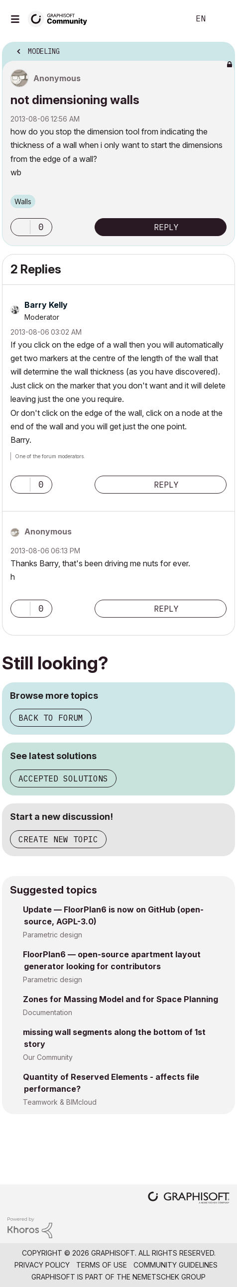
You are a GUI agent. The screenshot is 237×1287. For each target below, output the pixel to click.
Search (167, 18)
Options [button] (221, 48)
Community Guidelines (175, 1265)
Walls (22, 201)
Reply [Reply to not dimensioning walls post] (166, 227)
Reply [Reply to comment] (166, 485)
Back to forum (50, 718)
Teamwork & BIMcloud (60, 1102)
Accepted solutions (63, 778)
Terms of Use (101, 1265)
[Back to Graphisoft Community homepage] (60, 18)
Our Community (48, 1057)
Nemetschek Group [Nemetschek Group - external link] (169, 1277)
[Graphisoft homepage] (189, 1198)
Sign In (221, 18)
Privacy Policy (42, 1265)
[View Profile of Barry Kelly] (46, 305)
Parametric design (52, 934)
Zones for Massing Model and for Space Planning (120, 999)
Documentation (47, 1012)
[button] (20, 227)
